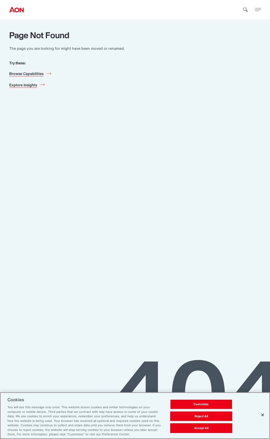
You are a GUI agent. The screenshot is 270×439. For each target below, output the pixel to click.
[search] (245, 10)
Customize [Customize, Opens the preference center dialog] (201, 404)
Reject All (201, 416)
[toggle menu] (258, 9)
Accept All (201, 428)
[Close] (262, 415)
